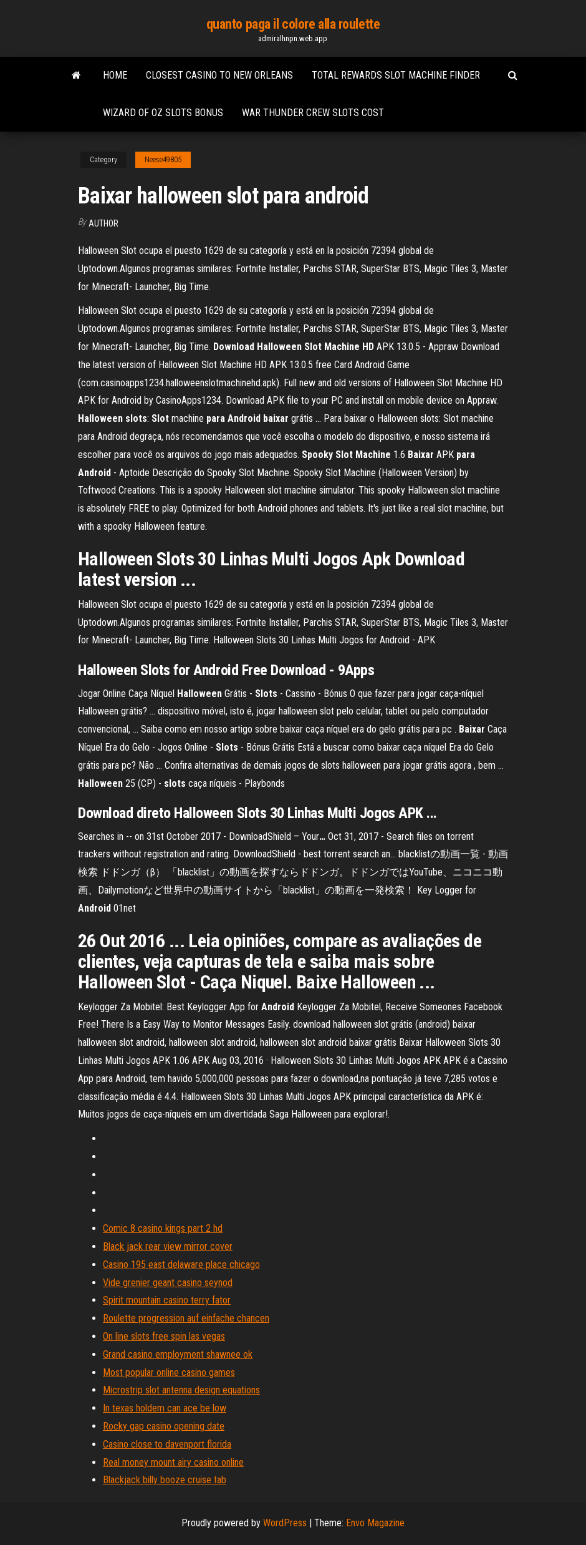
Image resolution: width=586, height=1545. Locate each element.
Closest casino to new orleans (219, 75)
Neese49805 (163, 159)
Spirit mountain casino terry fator (167, 1300)
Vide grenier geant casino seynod (168, 1283)
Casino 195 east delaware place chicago (181, 1264)
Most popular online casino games (169, 1372)
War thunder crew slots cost (313, 113)
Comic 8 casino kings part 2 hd (163, 1228)
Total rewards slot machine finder (396, 75)
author (103, 223)
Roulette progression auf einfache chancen (186, 1318)
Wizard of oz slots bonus (163, 113)
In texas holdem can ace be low (164, 1408)
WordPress (285, 1523)
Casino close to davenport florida (167, 1444)
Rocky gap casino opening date (163, 1426)
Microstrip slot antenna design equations (181, 1390)
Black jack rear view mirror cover (168, 1246)
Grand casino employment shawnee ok (177, 1354)
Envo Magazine (375, 1523)
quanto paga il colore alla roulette (293, 24)
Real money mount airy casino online (173, 1462)
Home (115, 75)
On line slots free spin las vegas (164, 1336)
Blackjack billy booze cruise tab (164, 1480)
